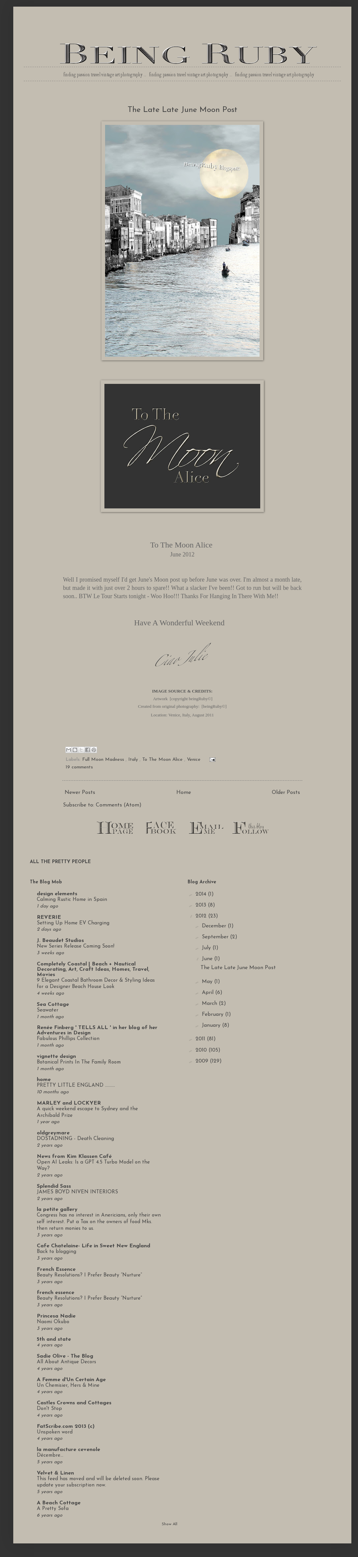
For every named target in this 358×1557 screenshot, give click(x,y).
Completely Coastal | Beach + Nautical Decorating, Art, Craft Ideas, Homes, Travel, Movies (93, 969)
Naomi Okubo (53, 1322)
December (215, 926)
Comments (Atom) (119, 805)
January (212, 1025)
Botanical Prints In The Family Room (79, 1062)
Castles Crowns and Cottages (74, 1403)
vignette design (56, 1056)
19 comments (79, 767)
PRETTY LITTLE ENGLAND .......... (76, 1085)
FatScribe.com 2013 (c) (65, 1426)
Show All (169, 1524)
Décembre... (50, 1455)
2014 (202, 894)
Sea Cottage (53, 1004)
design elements (57, 894)
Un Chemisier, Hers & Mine (68, 1385)
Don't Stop (49, 1408)
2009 (203, 1061)
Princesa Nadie (56, 1316)
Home (183, 792)
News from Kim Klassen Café (74, 1156)
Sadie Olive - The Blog (65, 1356)
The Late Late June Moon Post (182, 110)
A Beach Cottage (59, 1503)
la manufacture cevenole (68, 1449)
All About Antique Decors (66, 1362)
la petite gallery (57, 1209)
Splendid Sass (54, 1186)
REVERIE (49, 917)
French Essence (56, 1269)
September (216, 937)
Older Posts (286, 792)
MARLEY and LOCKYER (69, 1103)
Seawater (47, 1010)
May (208, 981)
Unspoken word (55, 1432)
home (44, 1079)
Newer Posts (80, 792)
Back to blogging (56, 1251)
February (213, 1014)
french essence (55, 1292)
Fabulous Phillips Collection (68, 1038)
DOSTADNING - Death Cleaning (75, 1138)
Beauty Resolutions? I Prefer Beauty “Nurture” (89, 1275)
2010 (202, 1050)
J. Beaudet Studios (60, 940)
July (207, 948)
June (208, 958)
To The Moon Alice (162, 759)
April (208, 992)
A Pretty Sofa (53, 1508)
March (210, 1003)
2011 (201, 1039)
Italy (133, 759)
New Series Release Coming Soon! (75, 946)
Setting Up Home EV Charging (73, 923)
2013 (202, 905)
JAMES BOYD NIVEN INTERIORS (77, 1192)
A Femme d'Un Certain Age (71, 1379)
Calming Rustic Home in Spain (72, 899)
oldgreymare (53, 1133)
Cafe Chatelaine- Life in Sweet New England (93, 1246)
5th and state (54, 1339)
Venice (194, 759)
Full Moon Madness (103, 759)
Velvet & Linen (55, 1473)
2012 (202, 916)
